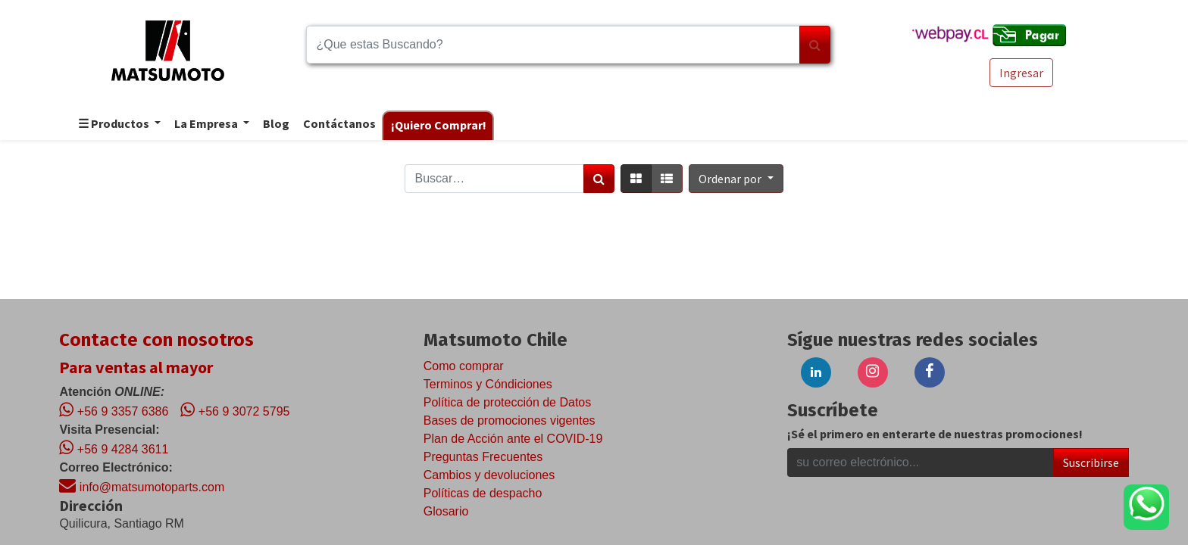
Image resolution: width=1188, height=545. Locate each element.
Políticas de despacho (483, 493)
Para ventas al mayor (136, 367)
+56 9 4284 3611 (113, 447)
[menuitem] (275, 125)
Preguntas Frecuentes (483, 456)
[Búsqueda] (814, 45)
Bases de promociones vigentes (510, 420)
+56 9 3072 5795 (234, 409)
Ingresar (1021, 72)
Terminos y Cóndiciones (488, 384)
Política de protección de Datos (507, 402)
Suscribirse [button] (1091, 462)
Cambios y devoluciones (489, 475)
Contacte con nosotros (156, 339)
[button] (736, 178)
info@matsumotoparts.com (141, 485)
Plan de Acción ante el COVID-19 (513, 438)
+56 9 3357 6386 (113, 409)
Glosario (446, 511)
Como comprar (464, 366)
